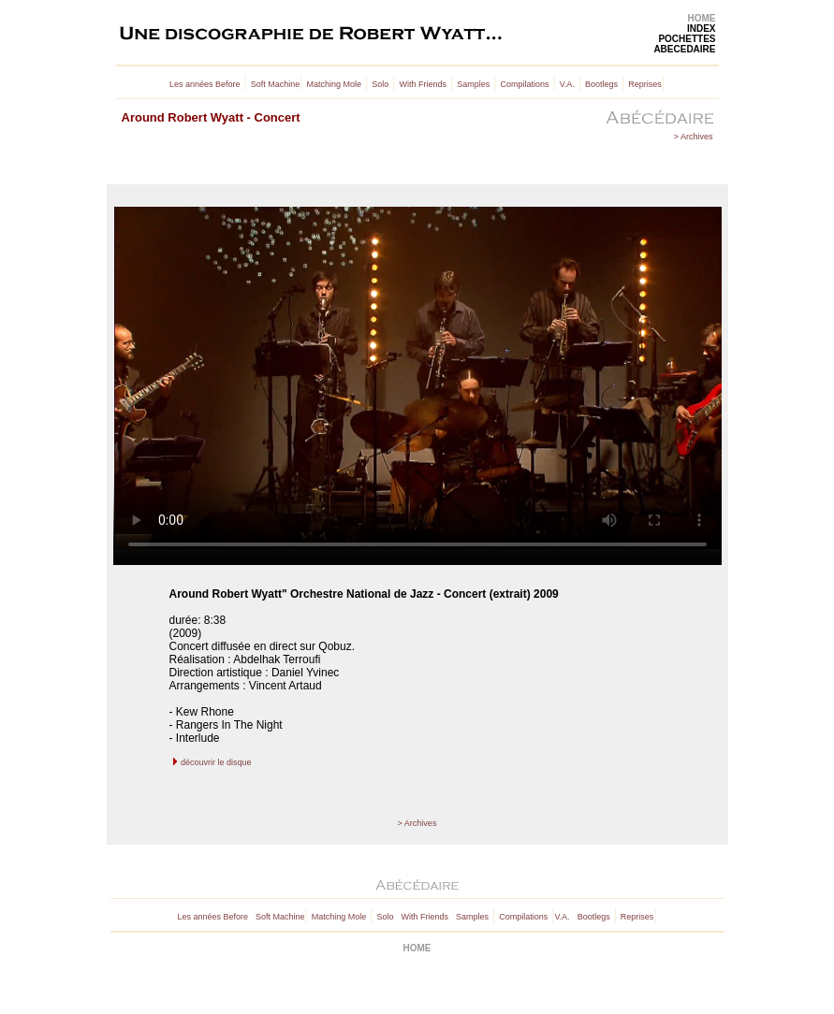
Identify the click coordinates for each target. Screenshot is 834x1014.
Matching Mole (334, 84)
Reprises (645, 84)
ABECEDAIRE (684, 49)
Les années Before (205, 84)
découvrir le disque (216, 762)
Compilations (524, 84)
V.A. (567, 84)
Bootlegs (601, 84)
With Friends (422, 84)
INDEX (701, 28)
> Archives (693, 136)
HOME (702, 18)
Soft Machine (275, 84)
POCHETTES (686, 39)
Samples (473, 84)
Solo (380, 84)
